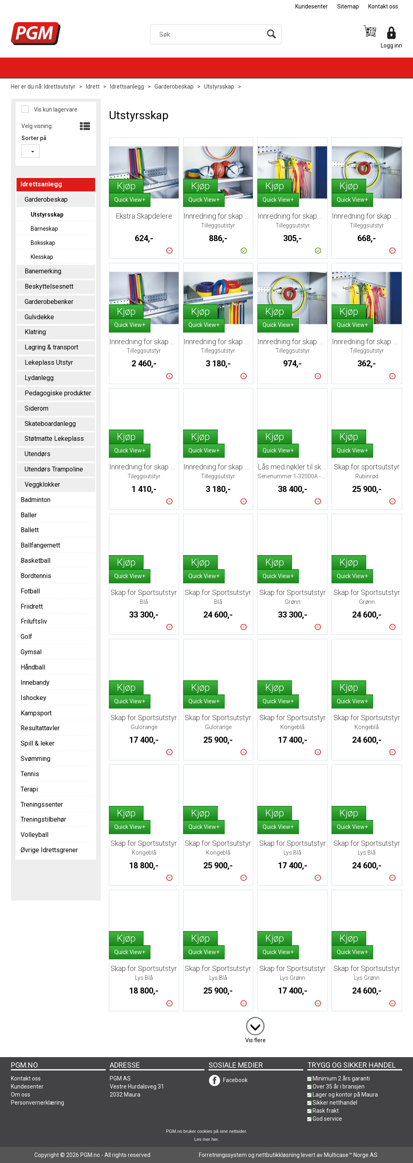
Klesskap (42, 257)
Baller (29, 515)
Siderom (36, 408)
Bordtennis (36, 576)
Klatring (35, 332)
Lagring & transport (51, 347)
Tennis (30, 774)
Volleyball (34, 835)
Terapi (29, 789)
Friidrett (32, 606)
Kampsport (36, 713)
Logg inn (391, 45)
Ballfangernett (40, 545)
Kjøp (126, 186)
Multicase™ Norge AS (351, 1155)
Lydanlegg (39, 378)
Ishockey (33, 698)
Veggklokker (42, 484)
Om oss (20, 1094)
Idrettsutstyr (59, 86)
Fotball (30, 591)
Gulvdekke (39, 317)
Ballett (30, 530)
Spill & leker (37, 743)
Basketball (35, 560)
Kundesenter (311, 6)
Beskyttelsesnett (49, 286)
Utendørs (37, 454)
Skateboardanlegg (50, 424)
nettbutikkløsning (278, 1155)
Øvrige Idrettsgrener (49, 850)
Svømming (35, 758)
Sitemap (348, 6)
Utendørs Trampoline (54, 469)
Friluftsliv (34, 621)
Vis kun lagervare (55, 109)
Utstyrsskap (219, 86)
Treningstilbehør (43, 819)
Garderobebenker (49, 302)
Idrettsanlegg (127, 86)
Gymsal (31, 652)
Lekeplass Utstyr (49, 362)
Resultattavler (40, 728)
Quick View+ (129, 199)
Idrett (93, 86)
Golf (26, 636)
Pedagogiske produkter (58, 393)
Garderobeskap (174, 86)
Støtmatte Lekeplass (54, 438)
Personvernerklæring (37, 1102)
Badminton (35, 500)
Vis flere (255, 1040)
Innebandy (35, 682)
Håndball (33, 667)
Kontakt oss (383, 6)
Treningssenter (42, 804)
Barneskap (44, 228)
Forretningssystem (223, 1155)
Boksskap (43, 243)
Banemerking (43, 271)
